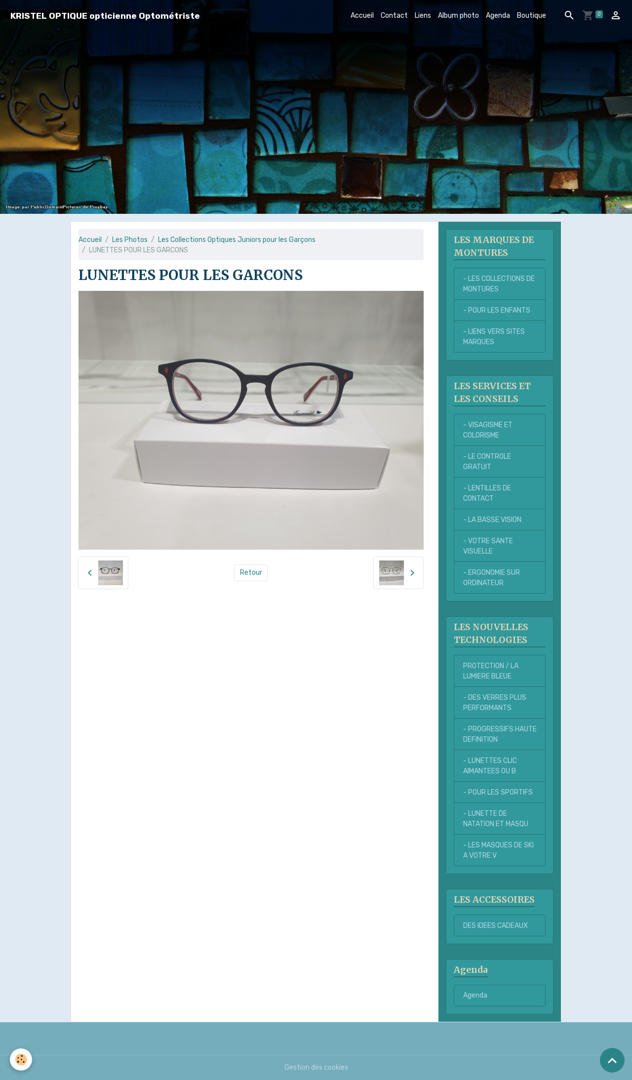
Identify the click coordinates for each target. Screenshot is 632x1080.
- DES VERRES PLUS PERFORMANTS (494, 702)
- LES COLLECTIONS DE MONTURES (499, 284)
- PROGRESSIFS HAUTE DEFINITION (500, 734)
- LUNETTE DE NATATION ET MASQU (495, 818)
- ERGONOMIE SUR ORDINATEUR (491, 577)
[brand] (105, 15)
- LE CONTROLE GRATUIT (487, 461)
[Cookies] (21, 1059)
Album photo (458, 15)
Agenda (498, 15)
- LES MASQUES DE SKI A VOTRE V (498, 850)
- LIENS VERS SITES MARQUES (494, 336)
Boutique (531, 15)
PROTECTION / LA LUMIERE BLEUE (490, 671)
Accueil (362, 15)
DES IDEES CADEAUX (495, 925)
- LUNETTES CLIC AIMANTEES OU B (490, 766)
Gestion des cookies (316, 1067)
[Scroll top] (612, 1060)
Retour (251, 572)
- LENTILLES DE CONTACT (487, 493)
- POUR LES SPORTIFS (498, 792)
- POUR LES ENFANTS (496, 310)
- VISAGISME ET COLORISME (488, 430)
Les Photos (130, 240)
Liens (423, 15)
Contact (394, 15)
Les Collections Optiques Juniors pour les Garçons (237, 240)
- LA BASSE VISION (492, 520)
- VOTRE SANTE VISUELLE (488, 546)
